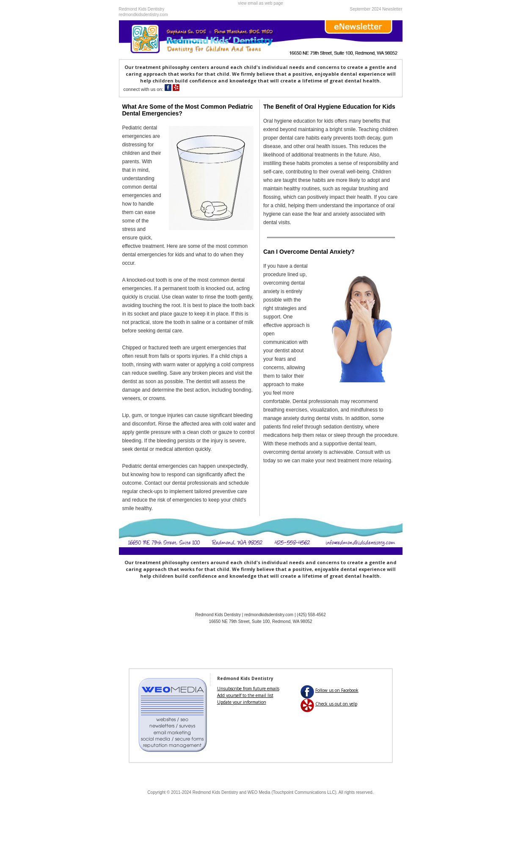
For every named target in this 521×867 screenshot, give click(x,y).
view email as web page (260, 3)
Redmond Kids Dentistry (215, 792)
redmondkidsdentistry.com (143, 14)
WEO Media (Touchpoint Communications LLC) (292, 792)
